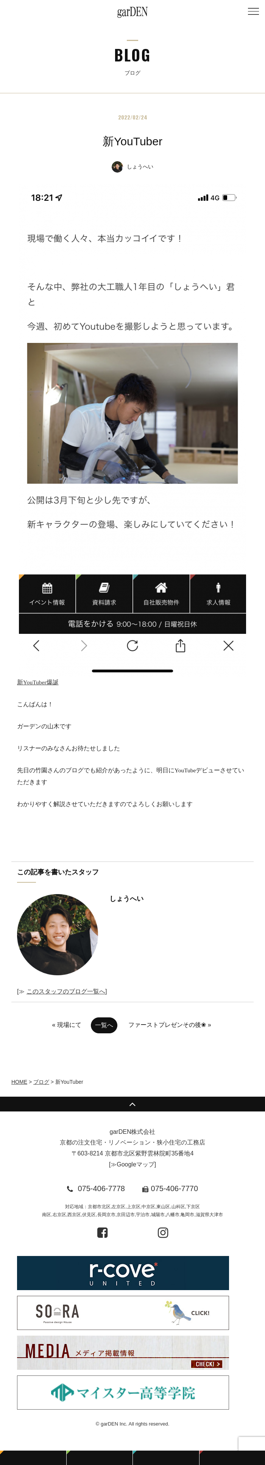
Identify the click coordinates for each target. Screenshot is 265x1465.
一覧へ (104, 1025)
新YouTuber (132, 141)
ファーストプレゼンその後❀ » (169, 1025)
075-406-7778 (101, 1188)
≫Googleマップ (132, 1164)
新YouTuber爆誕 (131, 434)
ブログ (41, 1082)
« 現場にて (66, 1025)
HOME (19, 1082)
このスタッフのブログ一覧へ (65, 991)
